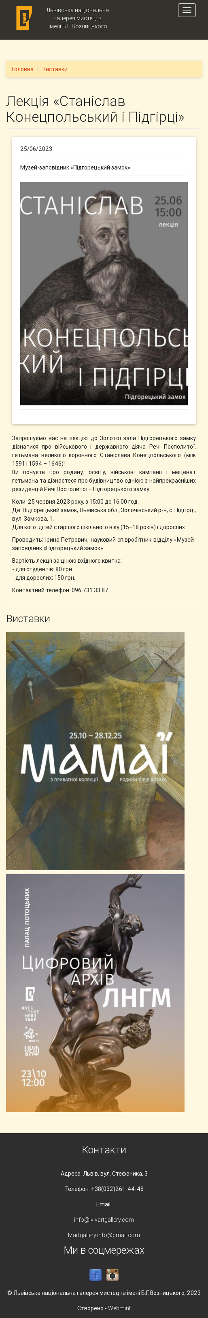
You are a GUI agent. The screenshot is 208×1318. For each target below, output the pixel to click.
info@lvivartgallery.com (104, 1219)
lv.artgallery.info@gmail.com (104, 1235)
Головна (23, 69)
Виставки (55, 69)
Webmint (119, 1308)
